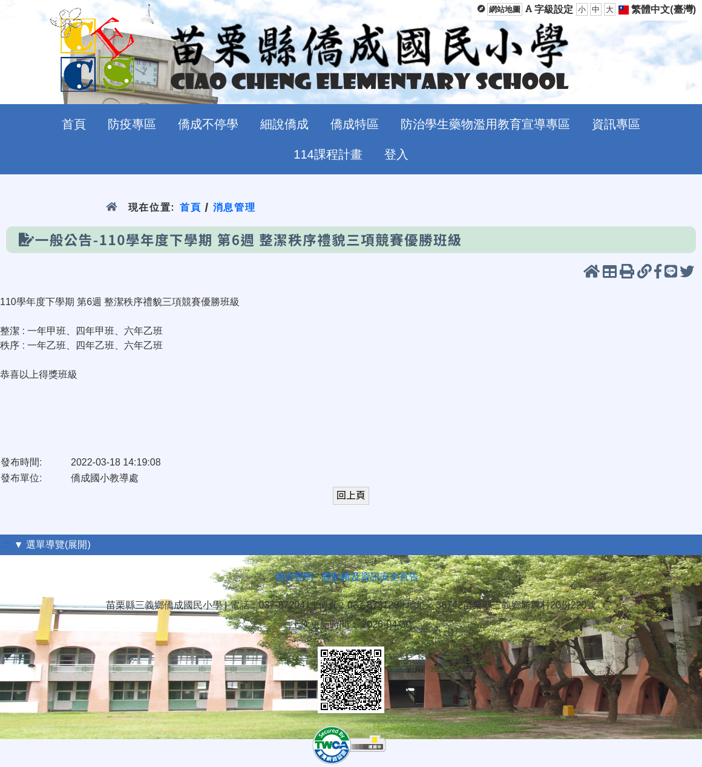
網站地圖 (504, 9)
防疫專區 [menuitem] (132, 124)
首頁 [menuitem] (74, 124)
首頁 (190, 207)
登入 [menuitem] (396, 154)
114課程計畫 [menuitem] (328, 154)
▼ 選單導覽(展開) (52, 544)
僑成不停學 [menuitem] (208, 124)
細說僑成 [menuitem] (284, 124)
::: (7, 544)
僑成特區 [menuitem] (354, 124)
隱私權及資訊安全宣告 (370, 576)
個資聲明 (294, 576)
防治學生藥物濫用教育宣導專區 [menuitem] (485, 124)
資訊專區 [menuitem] (616, 124)
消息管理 (234, 207)
